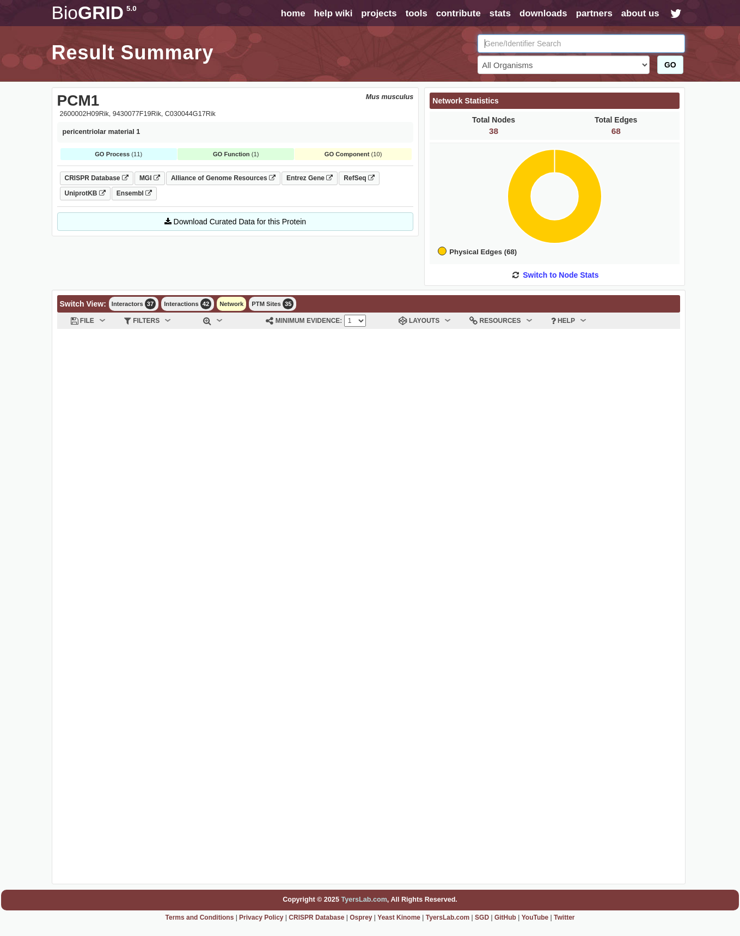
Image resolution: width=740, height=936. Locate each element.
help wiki (333, 13)
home (293, 13)
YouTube (535, 917)
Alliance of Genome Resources (223, 178)
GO (670, 64)
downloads (543, 13)
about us (640, 13)
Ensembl (134, 193)
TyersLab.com (364, 899)
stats (500, 13)
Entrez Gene (309, 178)
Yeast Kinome (398, 917)
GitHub (505, 917)
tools (416, 13)
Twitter (564, 917)
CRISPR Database (97, 178)
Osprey (361, 917)
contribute (458, 13)
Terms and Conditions (200, 917)
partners (594, 13)
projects (378, 13)
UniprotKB (85, 193)
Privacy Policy (261, 917)
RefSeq (359, 178)
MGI (149, 178)
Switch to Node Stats (560, 275)
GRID (94, 13)
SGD (482, 917)
